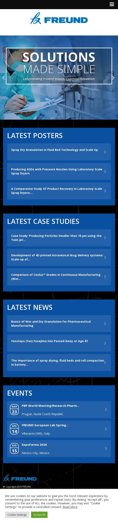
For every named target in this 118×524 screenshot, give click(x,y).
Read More (70, 507)
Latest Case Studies (43, 221)
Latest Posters (35, 135)
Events (19, 393)
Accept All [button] (39, 514)
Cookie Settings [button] (17, 514)
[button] (4, 77)
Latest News (30, 307)
